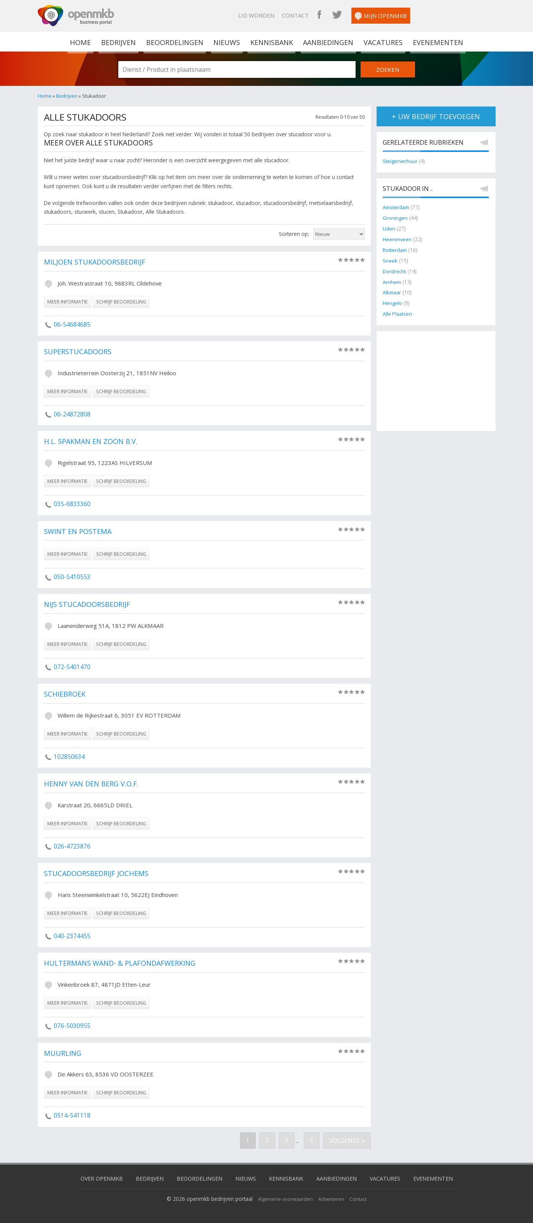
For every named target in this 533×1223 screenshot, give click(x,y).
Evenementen (436, 41)
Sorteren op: (294, 233)
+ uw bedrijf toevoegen (436, 116)
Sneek (390, 259)
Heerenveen (397, 238)
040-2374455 (72, 936)
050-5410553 (72, 577)
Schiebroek (66, 694)
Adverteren (332, 1198)
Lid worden (334, 15)
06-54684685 (72, 324)
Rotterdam (395, 249)
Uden (389, 228)
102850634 (69, 756)
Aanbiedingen (327, 41)
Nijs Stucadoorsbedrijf (89, 604)
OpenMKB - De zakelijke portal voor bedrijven (76, 15)
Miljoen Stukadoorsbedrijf (97, 262)
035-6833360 (72, 504)
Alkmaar (393, 290)
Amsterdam (397, 207)
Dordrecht (395, 269)
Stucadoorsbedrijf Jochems (99, 873)
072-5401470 (72, 667)
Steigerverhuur (400, 161)
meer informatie (67, 301)
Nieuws (227, 41)
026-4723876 (72, 846)
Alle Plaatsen (398, 311)
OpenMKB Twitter (415, 15)
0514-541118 (72, 1115)
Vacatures (381, 41)
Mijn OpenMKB (459, 16)
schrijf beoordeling (121, 301)
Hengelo (393, 300)
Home (45, 95)
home (82, 41)
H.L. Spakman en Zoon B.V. (93, 441)
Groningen (395, 217)
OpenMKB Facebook (397, 15)
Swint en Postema (79, 531)
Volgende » (346, 1140)
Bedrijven (119, 41)
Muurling (63, 1053)
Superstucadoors (80, 352)
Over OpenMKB (95, 1177)
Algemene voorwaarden (284, 1198)
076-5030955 (72, 1025)
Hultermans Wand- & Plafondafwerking (123, 963)
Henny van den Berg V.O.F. (93, 784)
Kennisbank (270, 41)
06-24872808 (72, 414)
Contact (373, 15)
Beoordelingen (175, 41)
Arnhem (392, 280)
